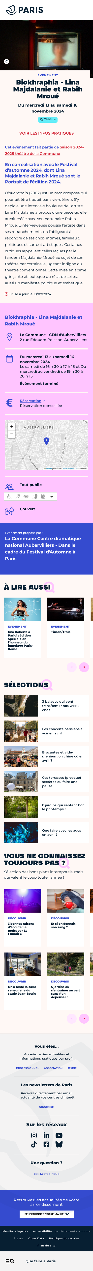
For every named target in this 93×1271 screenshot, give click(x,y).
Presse (18, 1238)
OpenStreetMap (70, 468)
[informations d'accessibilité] (30, 496)
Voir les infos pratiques (46, 133)
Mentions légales (15, 1231)
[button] (46, 441)
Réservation (30, 401)
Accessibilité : (62, 1231)
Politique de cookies (64, 1238)
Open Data (36, 1238)
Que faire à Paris (41, 1261)
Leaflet (48, 468)
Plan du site (46, 1245)
